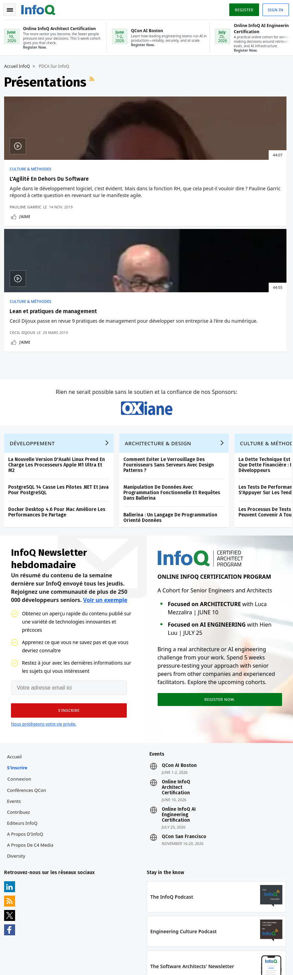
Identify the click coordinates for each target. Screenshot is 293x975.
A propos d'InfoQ (28, 761)
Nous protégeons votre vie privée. (43, 648)
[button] (65, 634)
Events (16, 728)
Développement (35, 364)
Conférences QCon (29, 717)
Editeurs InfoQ (25, 750)
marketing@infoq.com (28, 961)
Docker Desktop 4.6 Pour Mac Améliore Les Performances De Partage (59, 433)
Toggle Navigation (13, 8)
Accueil (17, 683)
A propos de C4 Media (33, 772)
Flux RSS (95, 81)
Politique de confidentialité (224, 953)
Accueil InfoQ (20, 65)
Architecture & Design (160, 364)
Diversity (19, 783)
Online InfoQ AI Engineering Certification (179, 741)
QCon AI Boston (179, 692)
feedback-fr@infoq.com (29, 942)
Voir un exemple (105, 524)
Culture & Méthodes (33, 168)
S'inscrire (20, 694)
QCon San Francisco (184, 763)
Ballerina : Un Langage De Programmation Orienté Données (173, 439)
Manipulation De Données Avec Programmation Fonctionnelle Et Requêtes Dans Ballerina (174, 414)
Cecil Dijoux (120, 240)
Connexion (22, 706)
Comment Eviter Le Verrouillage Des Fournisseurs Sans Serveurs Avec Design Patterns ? (171, 386)
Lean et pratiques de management (133, 181)
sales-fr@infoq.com (88, 942)
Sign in (273, 8)
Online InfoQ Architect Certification (176, 714)
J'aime (27, 250)
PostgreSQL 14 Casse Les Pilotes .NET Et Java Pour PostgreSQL (61, 411)
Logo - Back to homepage (41, 7)
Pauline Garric (28, 240)
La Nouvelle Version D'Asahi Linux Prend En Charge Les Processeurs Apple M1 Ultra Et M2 (59, 386)
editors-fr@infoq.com (154, 942)
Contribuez (21, 739)
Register (241, 8)
